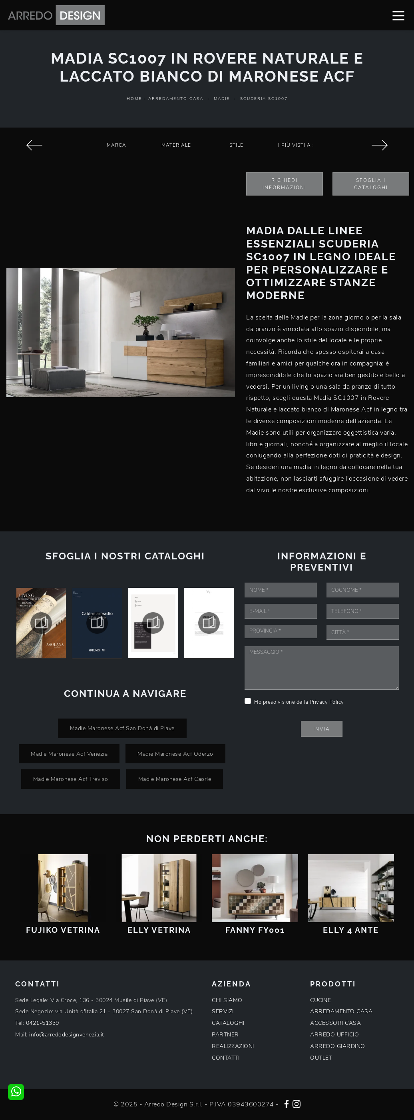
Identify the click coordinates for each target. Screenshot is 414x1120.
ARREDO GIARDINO (337, 1046)
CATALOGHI (228, 1023)
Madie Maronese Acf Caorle (174, 779)
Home (134, 99)
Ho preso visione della (299, 702)
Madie (222, 99)
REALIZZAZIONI (233, 1046)
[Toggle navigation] (398, 15)
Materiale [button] (176, 145)
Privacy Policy (327, 702)
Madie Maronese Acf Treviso (70, 779)
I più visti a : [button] (296, 145)
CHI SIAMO (227, 1000)
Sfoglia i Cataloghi (371, 184)
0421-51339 (42, 1023)
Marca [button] (116, 145)
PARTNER (225, 1034)
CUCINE (320, 1000)
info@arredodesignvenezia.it (66, 1034)
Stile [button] (236, 145)
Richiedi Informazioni (285, 184)
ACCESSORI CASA (335, 1023)
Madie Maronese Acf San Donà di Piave (122, 728)
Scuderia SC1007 (264, 99)
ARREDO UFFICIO (334, 1034)
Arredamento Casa (175, 99)
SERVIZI (223, 1011)
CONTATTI (225, 1058)
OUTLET (321, 1058)
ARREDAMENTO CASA (341, 1011)
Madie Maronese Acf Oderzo (175, 754)
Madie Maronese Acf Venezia (69, 754)
